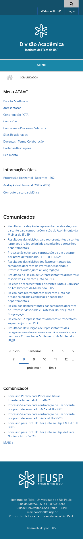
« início (14, 351)
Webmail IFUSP (51, 11)
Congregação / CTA (15, 114)
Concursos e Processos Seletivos (24, 128)
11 (55, 359)
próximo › (34, 367)
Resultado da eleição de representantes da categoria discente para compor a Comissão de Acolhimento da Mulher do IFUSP (43, 230)
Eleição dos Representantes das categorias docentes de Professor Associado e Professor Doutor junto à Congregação (42, 310)
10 (44, 359)
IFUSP (53, 528)
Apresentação (12, 108)
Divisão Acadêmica (41, 44)
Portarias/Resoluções (17, 148)
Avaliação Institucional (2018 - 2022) (26, 185)
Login (71, 11)
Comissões (10, 121)
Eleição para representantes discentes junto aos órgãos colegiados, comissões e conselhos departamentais (39, 297)
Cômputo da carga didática (21, 192)
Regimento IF (12, 155)
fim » (52, 367)
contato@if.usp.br (46, 512)
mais (7, 442)
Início (9, 77)
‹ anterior (34, 351)
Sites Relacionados (15, 134)
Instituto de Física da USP (41, 50)
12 (66, 359)
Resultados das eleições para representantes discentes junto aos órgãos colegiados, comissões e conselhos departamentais (43, 244)
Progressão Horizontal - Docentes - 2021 (29, 177)
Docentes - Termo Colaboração (23, 141)
